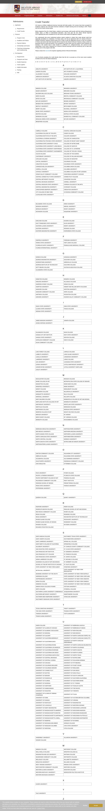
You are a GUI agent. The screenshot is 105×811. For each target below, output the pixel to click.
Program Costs (21, 38)
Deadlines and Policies (23, 40)
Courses (40, 15)
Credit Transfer (21, 31)
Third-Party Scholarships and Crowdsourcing (23, 49)
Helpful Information (22, 67)
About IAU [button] (18, 15)
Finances (17, 34)
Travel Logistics (21, 64)
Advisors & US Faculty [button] (72, 15)
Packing (19, 70)
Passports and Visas (22, 59)
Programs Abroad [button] (29, 15)
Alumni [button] (84, 15)
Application (18, 25)
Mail (18, 72)
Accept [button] (96, 805)
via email (47, 50)
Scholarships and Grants (23, 45)
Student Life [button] (59, 15)
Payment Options (21, 43)
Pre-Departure (18, 53)
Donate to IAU (87, 1)
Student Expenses (21, 62)
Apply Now (78, 1)
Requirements (20, 28)
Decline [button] (85, 805)
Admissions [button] (49, 15)
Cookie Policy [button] (41, 808)
